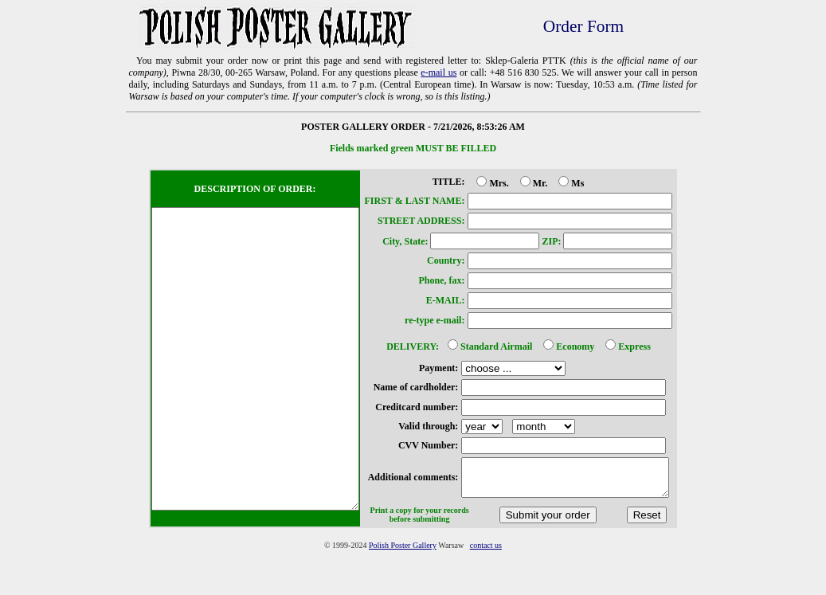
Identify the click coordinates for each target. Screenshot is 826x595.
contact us (486, 589)
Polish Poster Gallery (402, 589)
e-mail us (438, 72)
